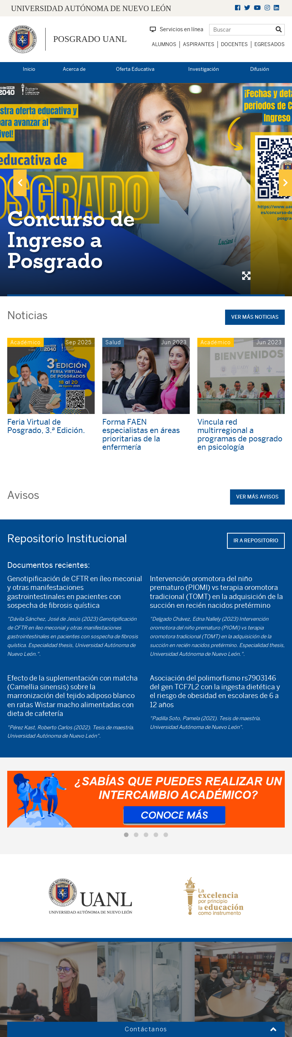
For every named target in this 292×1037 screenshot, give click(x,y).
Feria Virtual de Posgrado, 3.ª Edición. (46, 426)
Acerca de (74, 69)
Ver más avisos (257, 497)
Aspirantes (198, 44)
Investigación (203, 69)
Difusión (259, 69)
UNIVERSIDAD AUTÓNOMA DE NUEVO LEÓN (91, 8)
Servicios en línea (176, 29)
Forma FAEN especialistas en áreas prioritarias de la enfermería (141, 434)
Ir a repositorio (255, 540)
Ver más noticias (255, 317)
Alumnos (164, 44)
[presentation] (20, 182)
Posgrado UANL (90, 39)
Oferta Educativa (135, 69)
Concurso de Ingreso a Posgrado (71, 240)
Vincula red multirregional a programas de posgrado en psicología (239, 434)
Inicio (29, 69)
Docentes (234, 44)
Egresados (269, 44)
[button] (126, 834)
